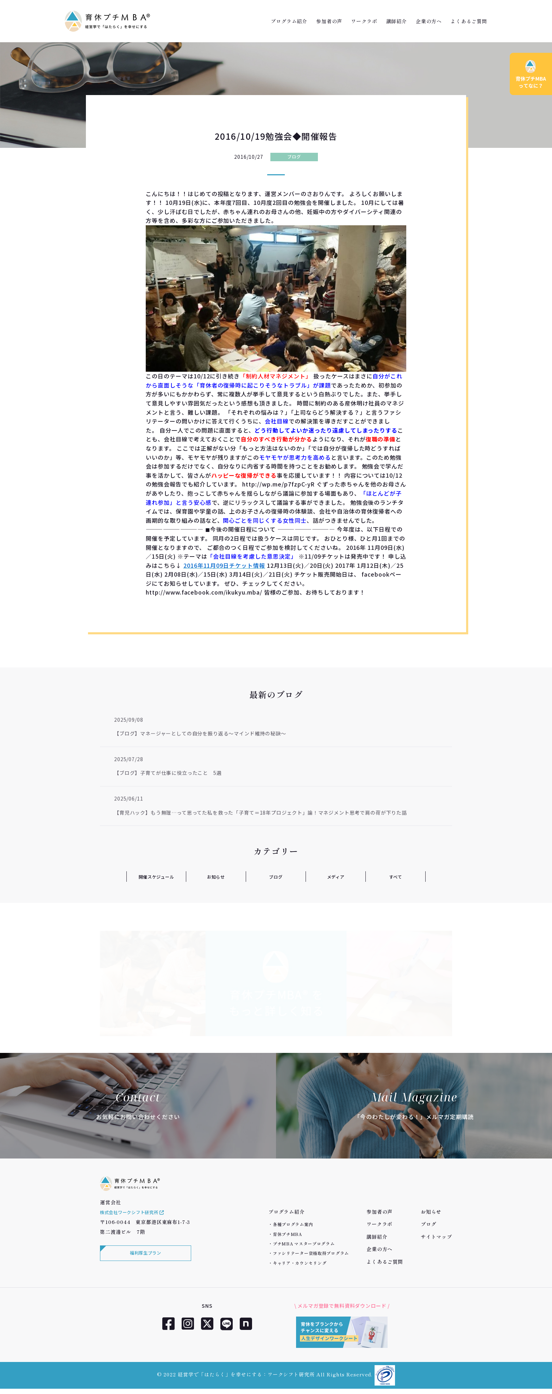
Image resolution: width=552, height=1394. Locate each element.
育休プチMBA (287, 1234)
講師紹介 (396, 21)
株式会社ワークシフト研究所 (137, 1221)
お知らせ (216, 876)
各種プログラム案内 (293, 1224)
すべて (395, 876)
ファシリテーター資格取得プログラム (311, 1253)
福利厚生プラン (144, 1263)
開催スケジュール (156, 876)
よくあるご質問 (469, 21)
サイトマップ (436, 1236)
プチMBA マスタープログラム (304, 1244)
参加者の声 (329, 21)
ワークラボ (364, 21)
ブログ (294, 156)
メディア (335, 876)
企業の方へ (429, 21)
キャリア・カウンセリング (300, 1263)
